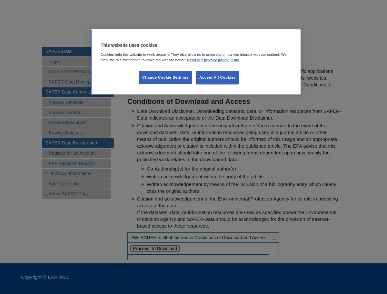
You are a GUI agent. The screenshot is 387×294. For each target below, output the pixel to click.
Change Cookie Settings (165, 77)
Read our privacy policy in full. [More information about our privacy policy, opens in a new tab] (213, 60)
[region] (196, 61)
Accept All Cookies (217, 77)
